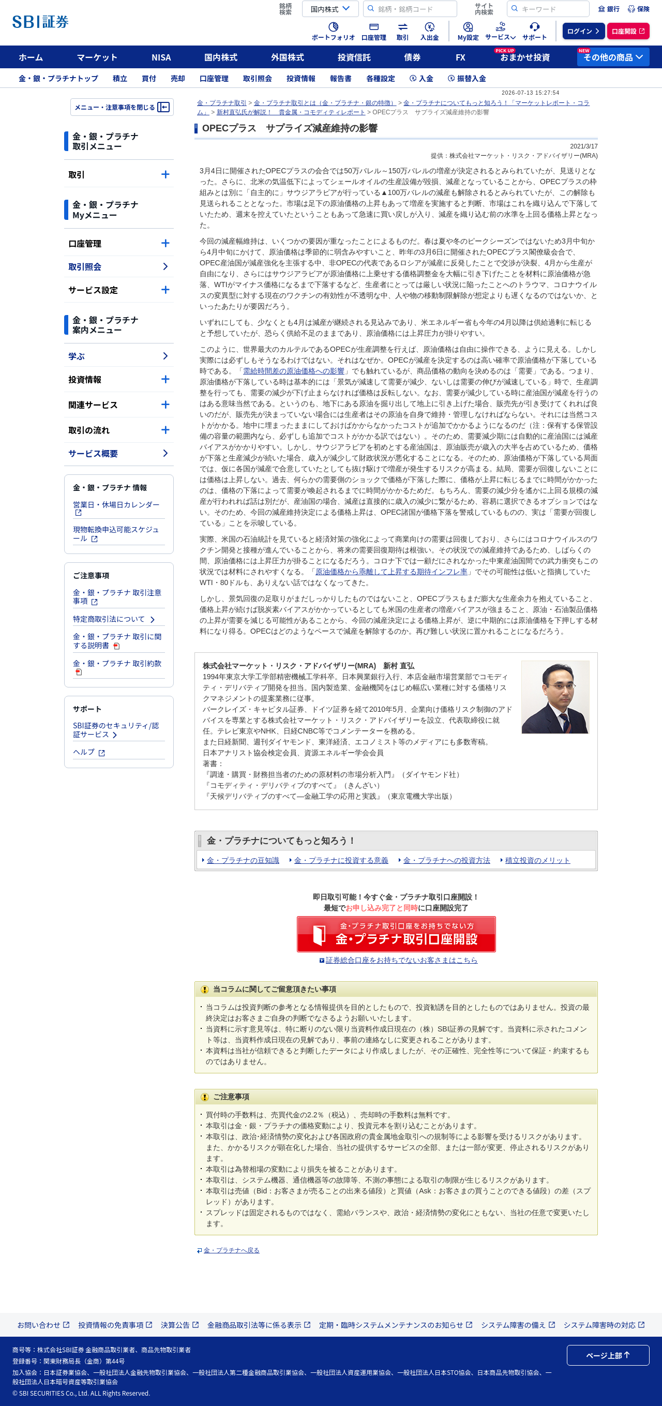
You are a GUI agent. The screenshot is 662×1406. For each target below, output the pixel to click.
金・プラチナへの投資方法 (446, 860)
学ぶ (119, 356)
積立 (120, 78)
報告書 (341, 78)
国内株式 (220, 57)
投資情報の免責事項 (115, 1324)
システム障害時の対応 (604, 1324)
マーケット (97, 57)
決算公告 (180, 1324)
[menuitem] (609, 8)
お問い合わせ (43, 1324)
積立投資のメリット (537, 860)
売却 (178, 78)
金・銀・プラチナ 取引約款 (117, 667)
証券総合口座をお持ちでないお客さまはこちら (402, 960)
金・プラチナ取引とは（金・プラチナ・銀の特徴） (325, 103)
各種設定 (380, 78)
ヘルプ (89, 751)
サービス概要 (119, 453)
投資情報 (301, 78)
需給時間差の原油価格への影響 (293, 371)
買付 (149, 78)
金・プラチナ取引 (222, 103)
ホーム (31, 57)
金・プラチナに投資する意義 (341, 860)
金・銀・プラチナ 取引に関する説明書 (117, 640)
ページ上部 (608, 1355)
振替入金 (467, 78)
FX (460, 57)
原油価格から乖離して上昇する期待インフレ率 (391, 571)
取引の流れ (119, 430)
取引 (119, 174)
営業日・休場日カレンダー (116, 507)
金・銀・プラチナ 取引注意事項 (117, 596)
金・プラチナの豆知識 (243, 860)
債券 (412, 57)
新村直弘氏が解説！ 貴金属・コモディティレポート (291, 112)
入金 (421, 78)
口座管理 (214, 78)
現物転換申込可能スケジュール (116, 533)
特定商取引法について (114, 619)
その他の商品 (610, 55)
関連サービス (119, 404)
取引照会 (257, 78)
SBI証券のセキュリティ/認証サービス (116, 729)
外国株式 (287, 57)
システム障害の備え (518, 1324)
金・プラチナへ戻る (232, 1250)
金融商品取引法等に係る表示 (259, 1324)
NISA (161, 57)
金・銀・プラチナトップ (58, 78)
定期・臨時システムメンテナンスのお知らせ (396, 1324)
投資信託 (354, 57)
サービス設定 (119, 289)
